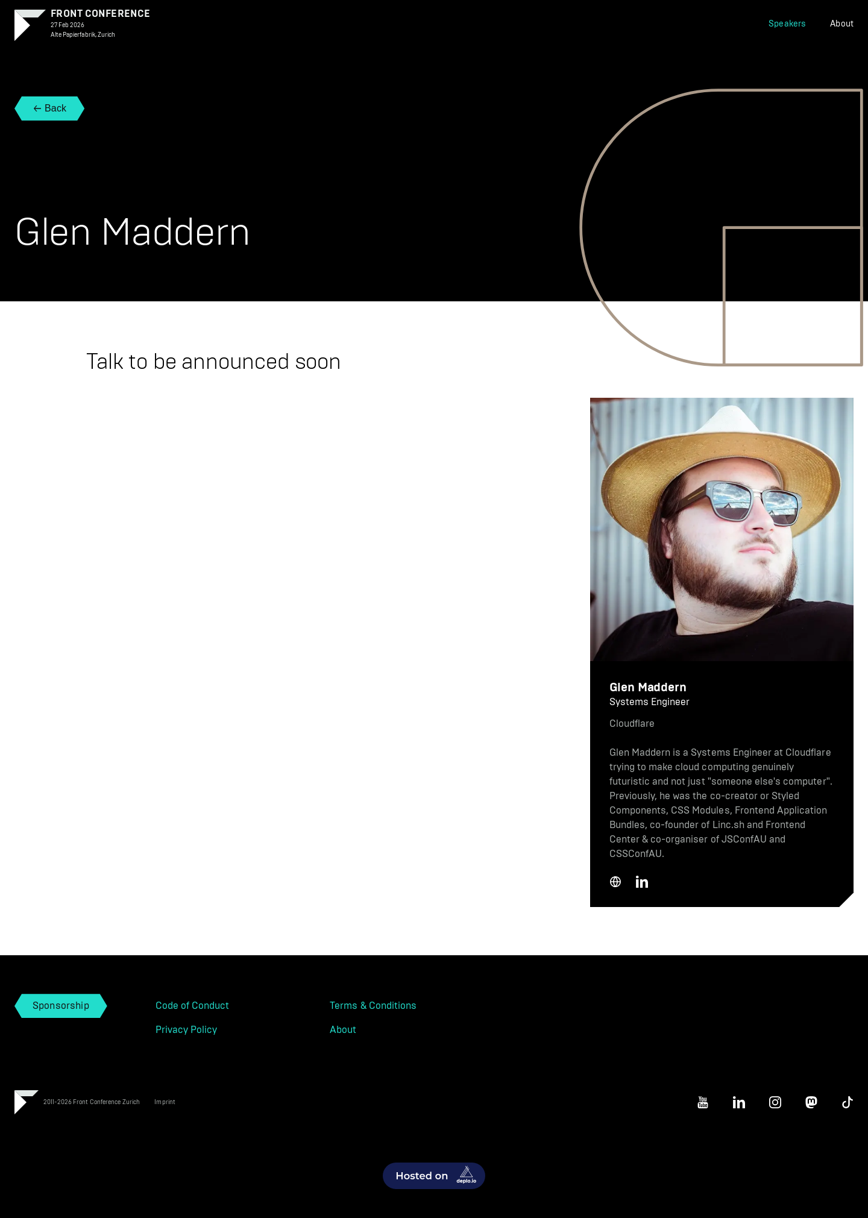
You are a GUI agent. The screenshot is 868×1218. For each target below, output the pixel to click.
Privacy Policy (187, 1029)
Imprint (164, 1102)
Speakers (787, 24)
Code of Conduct (193, 1005)
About (842, 24)
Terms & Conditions (373, 1005)
